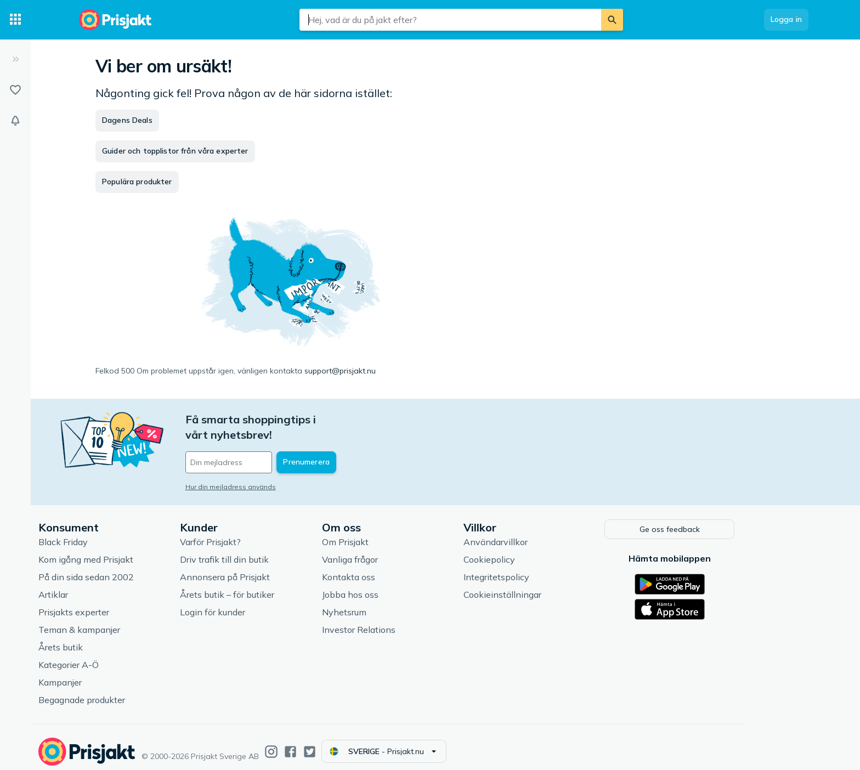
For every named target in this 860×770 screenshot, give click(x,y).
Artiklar (97, 586)
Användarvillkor (539, 533)
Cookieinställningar (546, 586)
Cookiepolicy (533, 551)
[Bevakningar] (15, 121)
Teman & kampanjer (123, 621)
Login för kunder (256, 603)
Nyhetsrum (388, 603)
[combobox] (450, 20)
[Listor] (15, 90)
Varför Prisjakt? (254, 533)
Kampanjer (104, 674)
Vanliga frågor (394, 551)
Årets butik (104, 638)
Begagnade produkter (125, 691)
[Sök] (612, 20)
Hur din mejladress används (274, 471)
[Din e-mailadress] (301, 447)
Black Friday (107, 533)
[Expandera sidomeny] (15, 59)
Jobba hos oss (394, 586)
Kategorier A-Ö (112, 656)
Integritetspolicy (540, 568)
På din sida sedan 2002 (130, 568)
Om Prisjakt (389, 533)
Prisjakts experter (117, 603)
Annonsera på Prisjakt (269, 568)
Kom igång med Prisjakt (129, 551)
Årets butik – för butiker (271, 586)
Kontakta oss (392, 568)
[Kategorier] (15, 19)
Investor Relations (402, 621)
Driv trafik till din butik (268, 551)
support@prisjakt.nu (340, 371)
